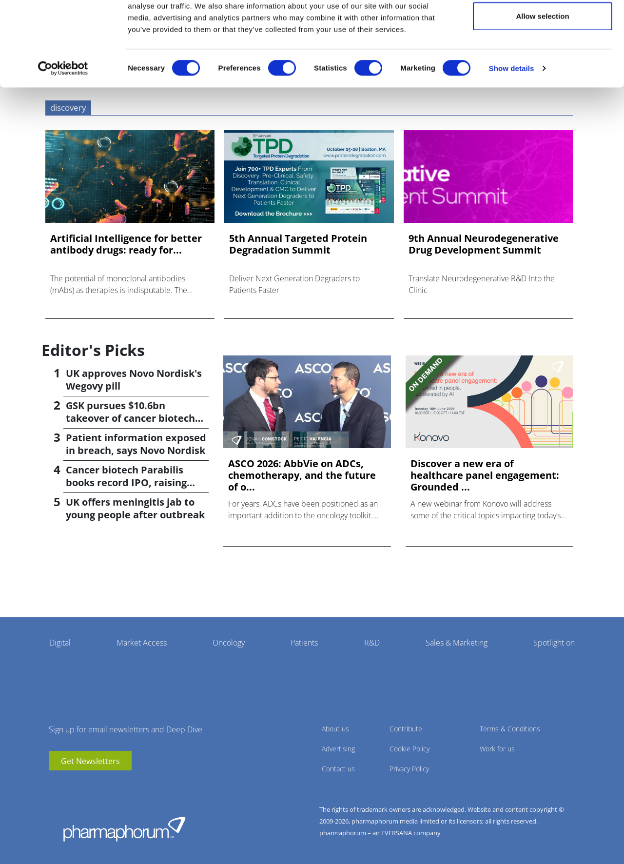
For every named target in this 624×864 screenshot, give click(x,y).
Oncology (229, 642)
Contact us (338, 768)
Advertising (338, 748)
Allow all (543, 25)
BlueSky (85, 785)
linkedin (71, 785)
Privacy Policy (409, 768)
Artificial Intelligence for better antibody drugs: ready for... (126, 244)
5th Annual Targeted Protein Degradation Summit (298, 244)
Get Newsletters (90, 761)
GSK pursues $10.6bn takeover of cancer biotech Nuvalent (130, 418)
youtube (56, 785)
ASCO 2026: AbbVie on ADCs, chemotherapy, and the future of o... (302, 475)
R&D (372, 642)
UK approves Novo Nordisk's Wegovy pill (134, 380)
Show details (511, 110)
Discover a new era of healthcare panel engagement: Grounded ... (484, 475)
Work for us (497, 748)
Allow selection (542, 58)
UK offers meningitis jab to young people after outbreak (135, 508)
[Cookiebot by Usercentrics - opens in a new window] (63, 110)
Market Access (142, 642)
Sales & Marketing (457, 642)
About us (335, 728)
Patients (304, 642)
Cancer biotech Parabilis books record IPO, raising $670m (126, 482)
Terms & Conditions (510, 728)
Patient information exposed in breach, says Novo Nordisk (136, 444)
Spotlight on (554, 642)
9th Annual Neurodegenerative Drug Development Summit (484, 244)
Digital (60, 642)
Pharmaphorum (124, 828)
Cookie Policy (409, 748)
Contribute (406, 728)
